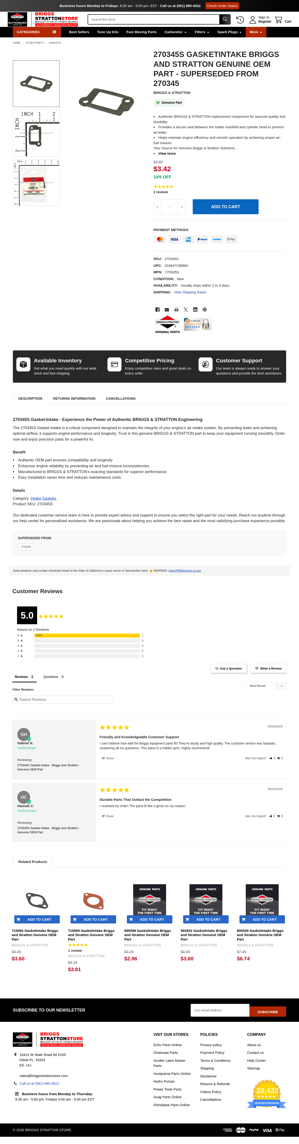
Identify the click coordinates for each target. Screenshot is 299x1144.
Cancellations (120, 408)
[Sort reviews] (267, 696)
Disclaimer (208, 1083)
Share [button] (108, 768)
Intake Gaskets (43, 508)
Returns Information (74, 408)
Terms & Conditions (215, 1068)
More (256, 42)
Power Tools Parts (167, 1096)
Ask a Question (231, 678)
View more (167, 163)
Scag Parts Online (167, 1104)
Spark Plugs (229, 42)
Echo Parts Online (167, 1052)
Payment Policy (212, 1060)
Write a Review (271, 678)
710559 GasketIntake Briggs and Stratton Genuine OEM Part (91, 944)
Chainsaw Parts (165, 1060)
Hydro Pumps (164, 1089)
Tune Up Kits (107, 42)
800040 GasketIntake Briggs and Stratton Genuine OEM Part (260, 944)
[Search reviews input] (63, 710)
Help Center (256, 1068)
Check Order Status (222, 6)
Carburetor (175, 42)
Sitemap (253, 1075)
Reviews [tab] (21, 686)
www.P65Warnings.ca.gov (185, 580)
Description (30, 408)
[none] (106, 111)
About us (254, 1052)
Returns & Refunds (215, 1091)
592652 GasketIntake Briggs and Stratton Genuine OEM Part (204, 944)
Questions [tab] (50, 686)
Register (259, 26)
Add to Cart (39, 929)
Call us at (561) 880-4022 (180, 6)
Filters (202, 42)
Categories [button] (28, 42)
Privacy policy (211, 1052)
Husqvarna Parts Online (172, 1081)
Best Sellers (79, 42)
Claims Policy (210, 1099)
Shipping (207, 1075)
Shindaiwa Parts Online (171, 1112)
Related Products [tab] (32, 871)
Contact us (255, 1060)
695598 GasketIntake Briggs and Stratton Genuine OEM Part (147, 944)
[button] (272, 768)
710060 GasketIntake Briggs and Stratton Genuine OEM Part (35, 944)
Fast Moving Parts (141, 42)
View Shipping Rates (190, 302)
